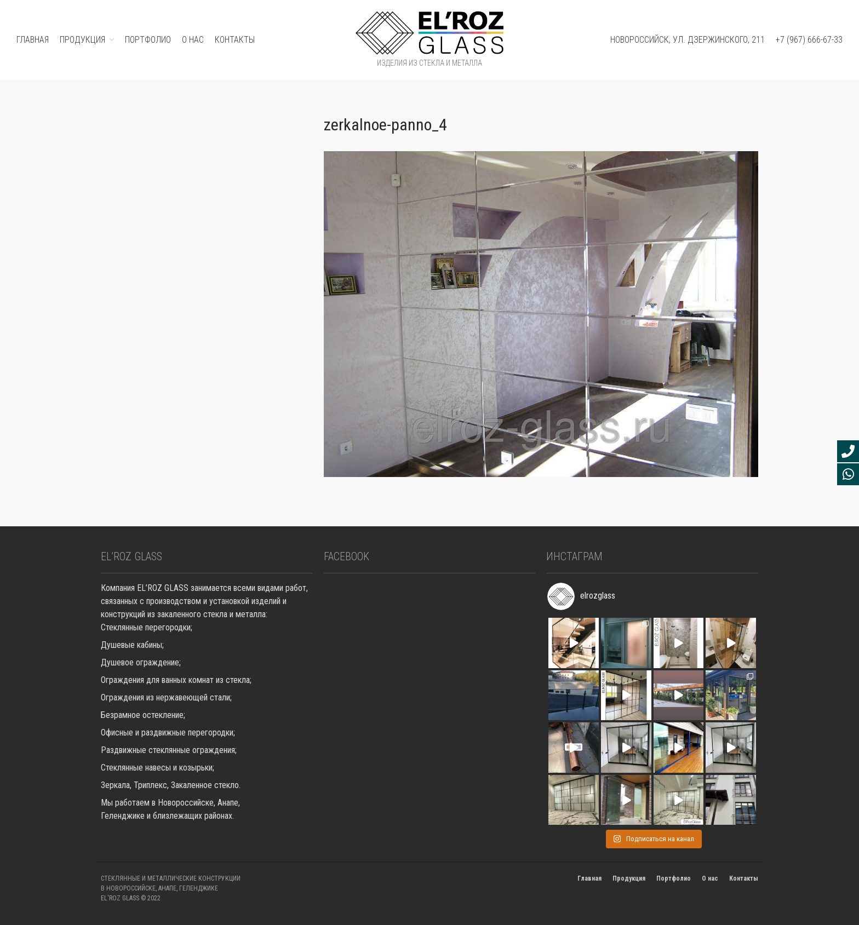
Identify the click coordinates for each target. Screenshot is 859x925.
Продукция (628, 878)
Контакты (235, 40)
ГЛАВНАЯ (32, 40)
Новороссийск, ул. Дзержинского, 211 (687, 40)
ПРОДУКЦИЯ (82, 40)
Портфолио (673, 878)
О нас (193, 40)
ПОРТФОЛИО (148, 40)
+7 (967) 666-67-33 (809, 40)
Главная (589, 878)
